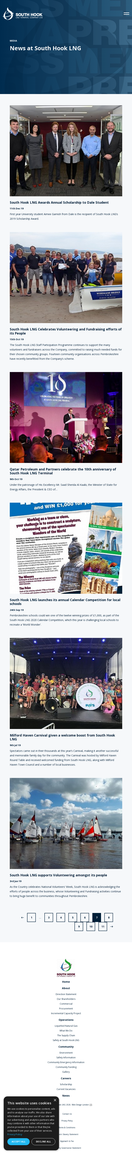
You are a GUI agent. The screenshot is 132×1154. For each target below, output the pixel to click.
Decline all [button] (43, 1141)
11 (102, 926)
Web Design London (80, 1104)
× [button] (54, 1100)
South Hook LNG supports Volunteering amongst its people (58, 875)
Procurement (66, 1008)
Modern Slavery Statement (66, 1134)
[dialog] (31, 1123)
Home (66, 981)
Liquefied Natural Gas (66, 1025)
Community (66, 1046)
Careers (66, 1078)
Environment (66, 1052)
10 (90, 926)
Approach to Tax (67, 1141)
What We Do (66, 1030)
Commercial (66, 1003)
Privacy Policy (67, 1120)
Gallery (66, 1071)
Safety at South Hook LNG (66, 1040)
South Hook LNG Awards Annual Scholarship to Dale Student (59, 202)
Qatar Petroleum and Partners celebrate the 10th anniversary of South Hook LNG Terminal (63, 471)
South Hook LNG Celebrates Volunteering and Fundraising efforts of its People (66, 331)
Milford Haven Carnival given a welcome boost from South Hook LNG (62, 737)
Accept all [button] (19, 1141)
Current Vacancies (66, 1089)
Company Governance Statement (67, 1148)
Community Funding (66, 1067)
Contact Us (67, 1114)
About (66, 988)
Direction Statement (66, 994)
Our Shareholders (66, 999)
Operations (66, 1020)
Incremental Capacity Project (66, 1013)
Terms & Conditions (67, 1127)
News (66, 1095)
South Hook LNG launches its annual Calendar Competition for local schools (65, 602)
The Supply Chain (66, 1035)
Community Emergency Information (66, 1062)
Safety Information (66, 1057)
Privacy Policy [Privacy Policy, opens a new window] (14, 1134)
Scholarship (66, 1084)
